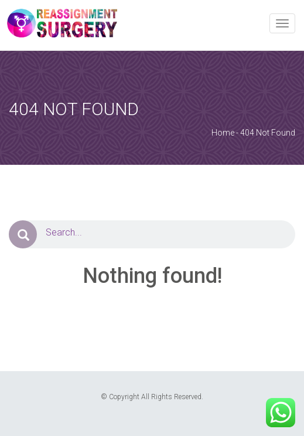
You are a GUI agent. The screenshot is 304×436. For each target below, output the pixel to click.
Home (222, 132)
